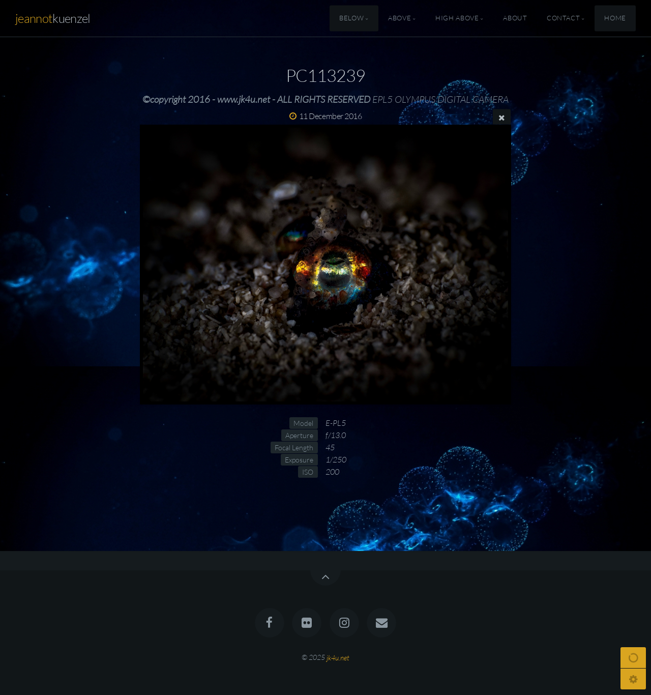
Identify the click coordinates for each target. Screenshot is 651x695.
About (515, 18)
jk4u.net (338, 657)
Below (351, 18)
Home (615, 18)
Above (399, 18)
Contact (563, 18)
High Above (457, 18)
